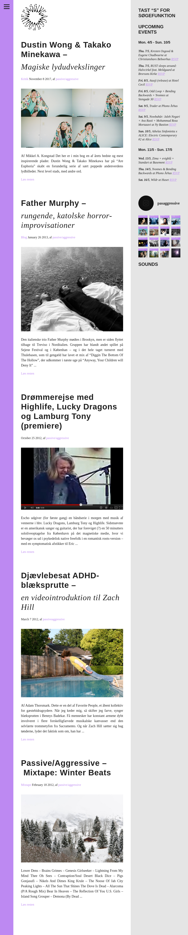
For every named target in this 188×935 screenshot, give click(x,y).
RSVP (174, 59)
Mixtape (26, 784)
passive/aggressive (67, 79)
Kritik (25, 79)
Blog (24, 237)
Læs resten (27, 179)
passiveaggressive (54, 619)
